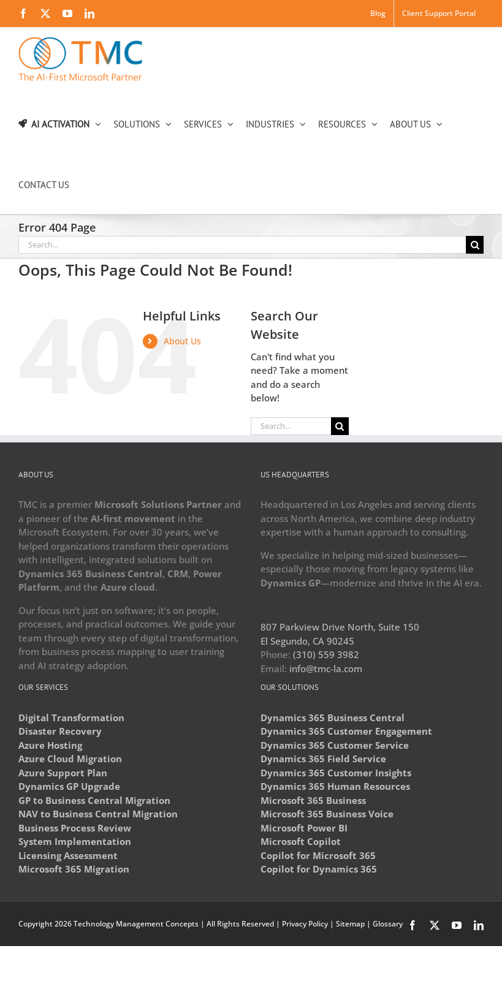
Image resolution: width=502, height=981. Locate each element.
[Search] (475, 245)
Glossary (388, 924)
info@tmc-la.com (325, 668)
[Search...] (242, 245)
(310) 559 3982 (326, 654)
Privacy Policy (305, 924)
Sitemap (350, 924)
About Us (182, 341)
